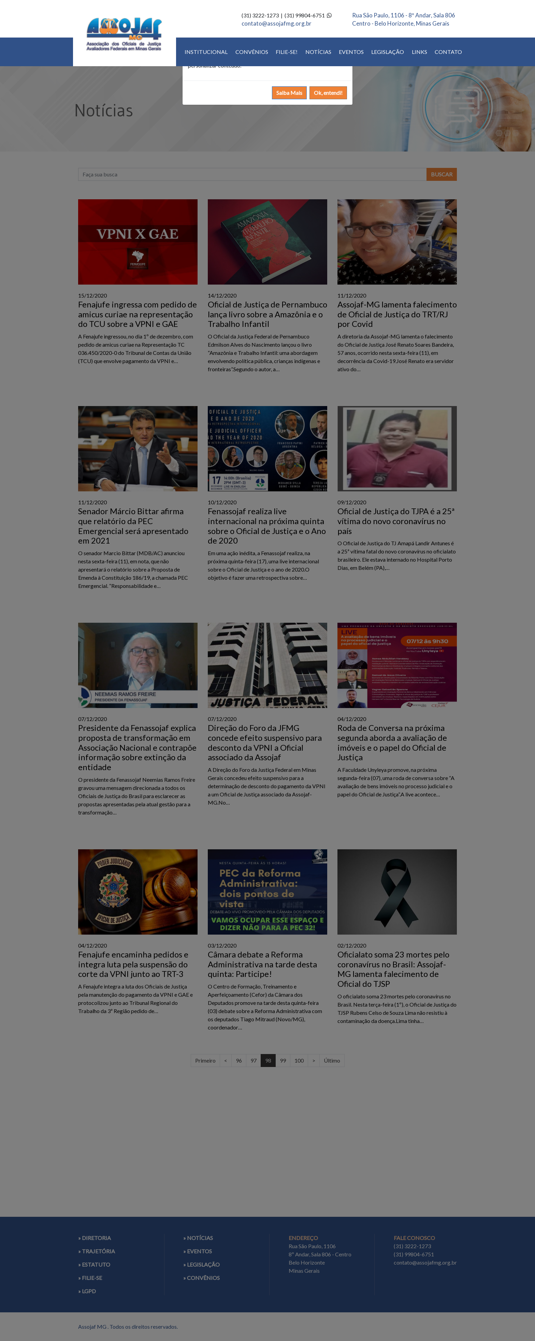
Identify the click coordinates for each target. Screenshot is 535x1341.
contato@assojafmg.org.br (277, 23)
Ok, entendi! (328, 92)
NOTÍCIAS (318, 51)
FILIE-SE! (287, 51)
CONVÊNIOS (251, 51)
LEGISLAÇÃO (387, 51)
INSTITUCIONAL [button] (206, 51)
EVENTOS (351, 51)
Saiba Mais (289, 92)
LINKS (419, 51)
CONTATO (448, 51)
